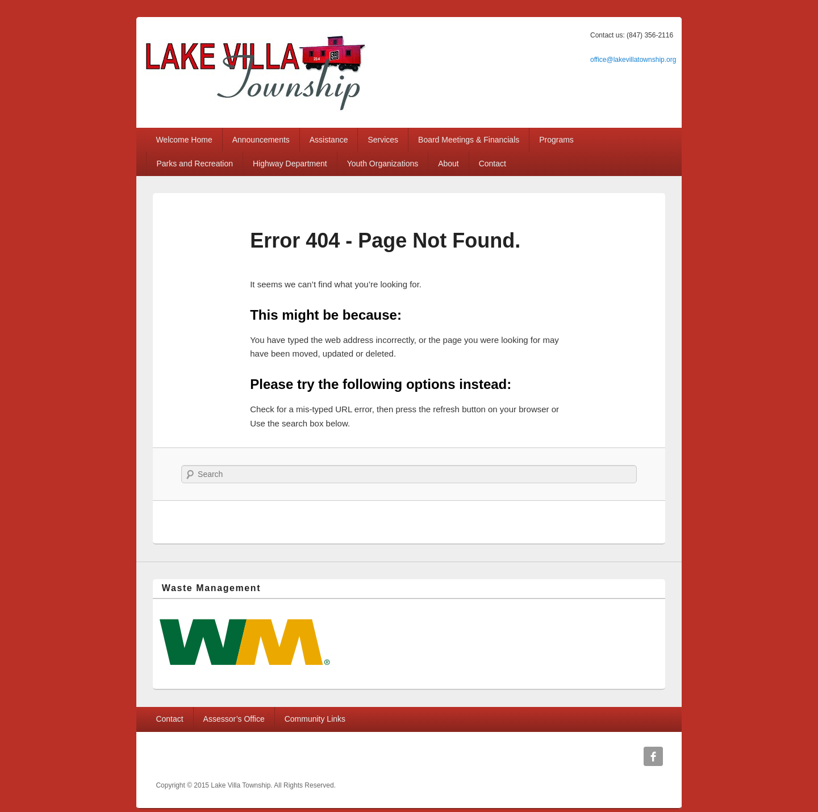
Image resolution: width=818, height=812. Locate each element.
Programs (556, 139)
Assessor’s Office (234, 718)
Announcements (261, 139)
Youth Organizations (383, 163)
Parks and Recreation (194, 163)
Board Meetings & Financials (468, 139)
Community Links (315, 718)
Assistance (329, 139)
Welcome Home (184, 139)
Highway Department (290, 163)
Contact (492, 163)
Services (383, 139)
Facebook (653, 756)
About (448, 163)
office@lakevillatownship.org (633, 60)
